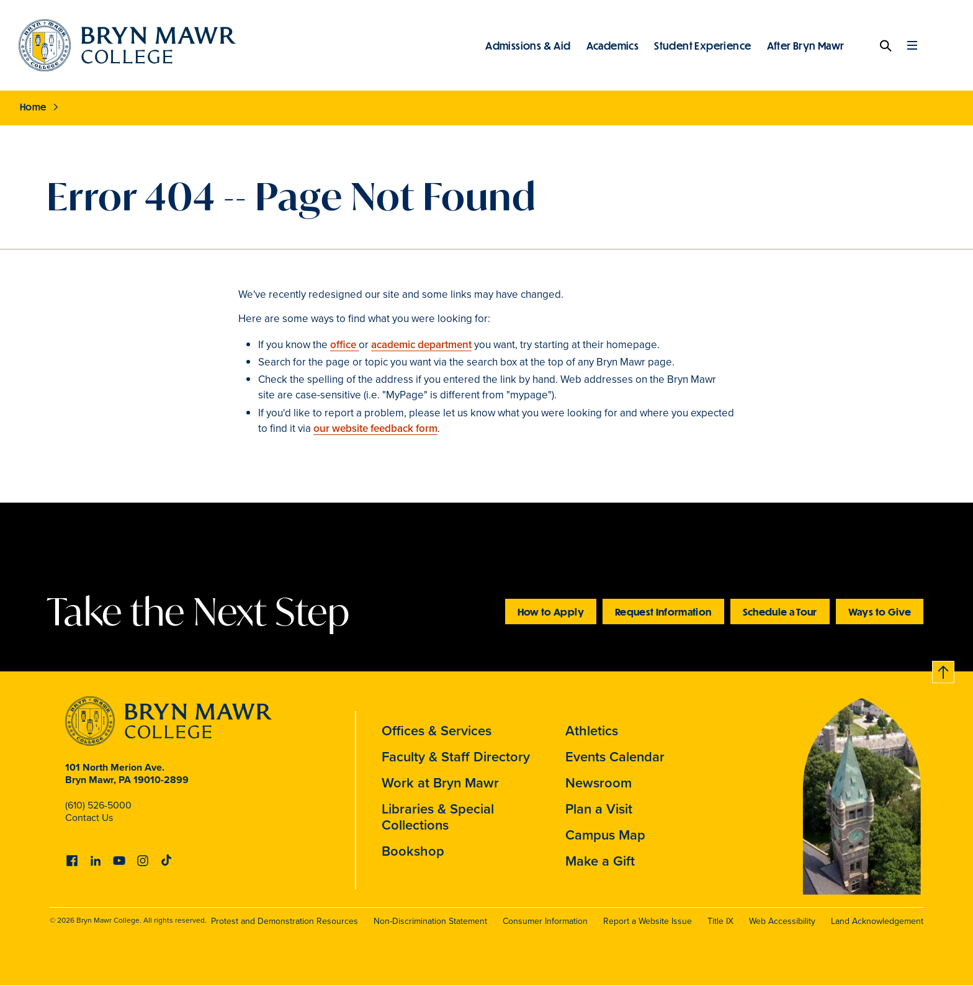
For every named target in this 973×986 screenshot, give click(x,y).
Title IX (720, 921)
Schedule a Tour (780, 611)
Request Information (663, 611)
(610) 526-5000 (98, 805)
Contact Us (89, 817)
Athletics (591, 730)
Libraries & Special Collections (438, 817)
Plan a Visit (598, 809)
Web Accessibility (782, 921)
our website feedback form (375, 428)
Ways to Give (879, 611)
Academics (612, 45)
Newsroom (598, 783)
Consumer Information (545, 921)
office (344, 344)
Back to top (943, 670)
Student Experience (702, 45)
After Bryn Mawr (806, 45)
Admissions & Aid (527, 45)
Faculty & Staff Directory (456, 756)
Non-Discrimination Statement (430, 921)
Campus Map (605, 835)
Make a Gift (600, 861)
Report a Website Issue (647, 921)
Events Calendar (615, 756)
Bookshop (413, 851)
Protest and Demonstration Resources (284, 921)
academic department (421, 344)
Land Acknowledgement (877, 921)
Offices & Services (436, 730)
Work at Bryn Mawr (440, 783)
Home (33, 106)
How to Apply (551, 611)
